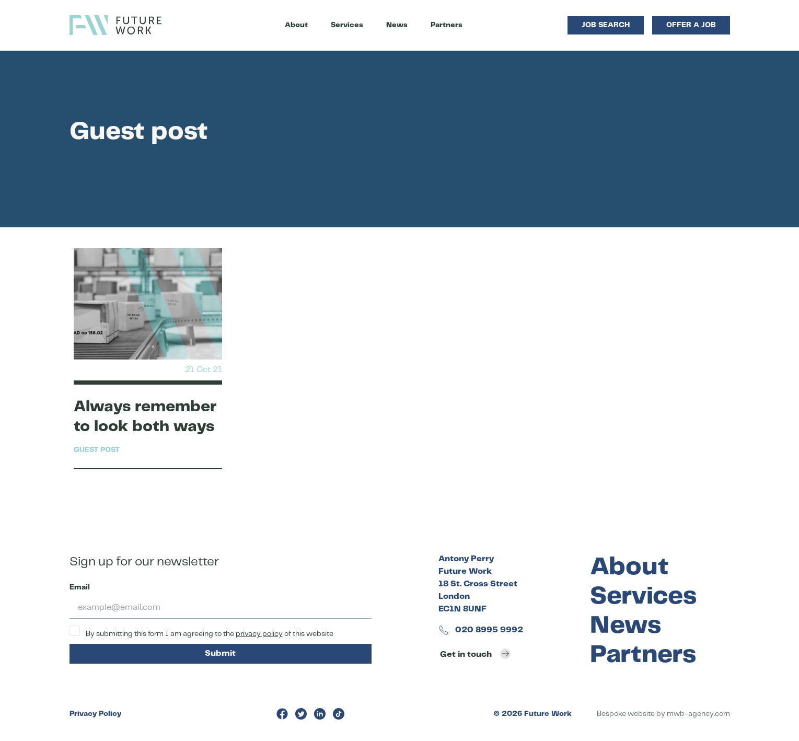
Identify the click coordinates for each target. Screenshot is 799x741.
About (296, 25)
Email (80, 587)
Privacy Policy (95, 713)
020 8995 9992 (480, 630)
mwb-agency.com (698, 713)
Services (347, 25)
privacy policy (259, 634)
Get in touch (475, 654)
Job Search (606, 25)
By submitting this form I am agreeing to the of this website (201, 632)
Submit (220, 653)
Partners (446, 25)
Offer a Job (691, 25)
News (397, 25)
